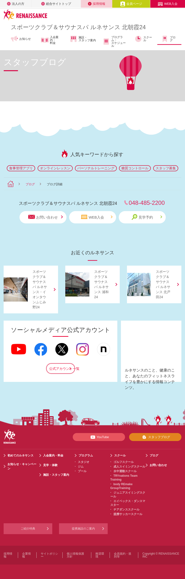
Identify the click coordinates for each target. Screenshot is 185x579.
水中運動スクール (125, 471)
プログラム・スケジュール (114, 41)
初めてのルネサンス (20, 455)
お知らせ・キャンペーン (21, 466)
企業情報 (26, 555)
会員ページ (131, 3)
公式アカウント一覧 (62, 369)
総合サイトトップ (56, 4)
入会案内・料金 (50, 40)
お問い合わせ (45, 217)
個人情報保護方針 (75, 555)
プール (82, 471)
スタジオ (83, 462)
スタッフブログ (155, 437)
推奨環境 (99, 555)
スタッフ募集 (166, 168)
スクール (143, 39)
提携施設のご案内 (83, 528)
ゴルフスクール (123, 462)
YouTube (99, 437)
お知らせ (20, 39)
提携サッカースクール (127, 514)
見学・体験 (50, 465)
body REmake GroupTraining (121, 486)
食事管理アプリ (21, 168)
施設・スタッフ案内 (83, 39)
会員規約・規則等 (122, 555)
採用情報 (96, 4)
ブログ (168, 39)
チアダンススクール (126, 509)
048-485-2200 (147, 203)
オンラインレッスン (55, 168)
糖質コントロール (134, 168)
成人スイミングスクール (129, 466)
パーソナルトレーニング (95, 168)
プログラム (86, 455)
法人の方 (15, 4)
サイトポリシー (49, 555)
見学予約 (147, 217)
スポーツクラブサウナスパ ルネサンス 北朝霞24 (78, 27)
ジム (81, 466)
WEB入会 (168, 4)
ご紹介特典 (28, 528)
